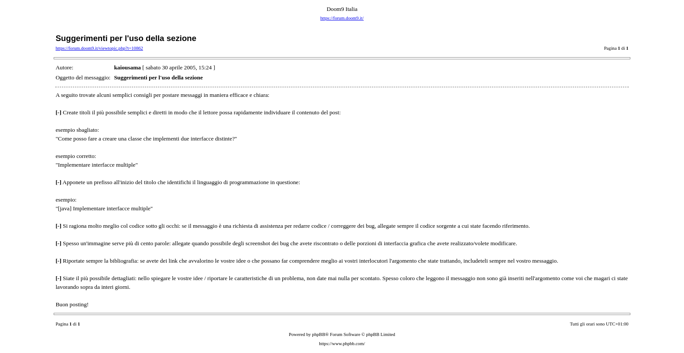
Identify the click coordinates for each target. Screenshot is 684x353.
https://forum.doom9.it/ (341, 18)
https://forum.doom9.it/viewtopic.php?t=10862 (99, 48)
